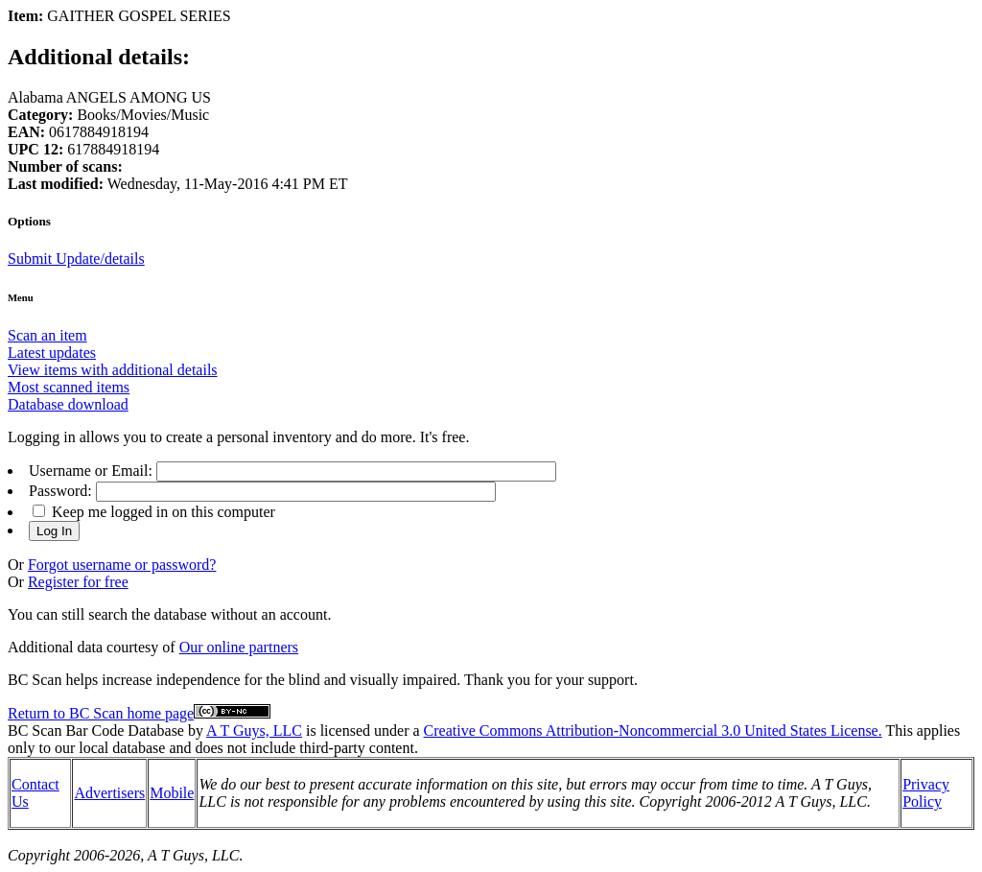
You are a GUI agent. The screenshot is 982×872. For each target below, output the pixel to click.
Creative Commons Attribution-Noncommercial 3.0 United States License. (653, 730)
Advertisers (109, 793)
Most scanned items (68, 387)
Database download (68, 404)
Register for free (78, 582)
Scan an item (47, 335)
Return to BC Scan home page (101, 713)
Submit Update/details (76, 258)
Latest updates (52, 352)
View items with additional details (113, 370)
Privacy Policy (925, 793)
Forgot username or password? (122, 564)
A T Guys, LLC (254, 730)
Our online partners (238, 647)
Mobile (172, 793)
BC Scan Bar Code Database (96, 730)
